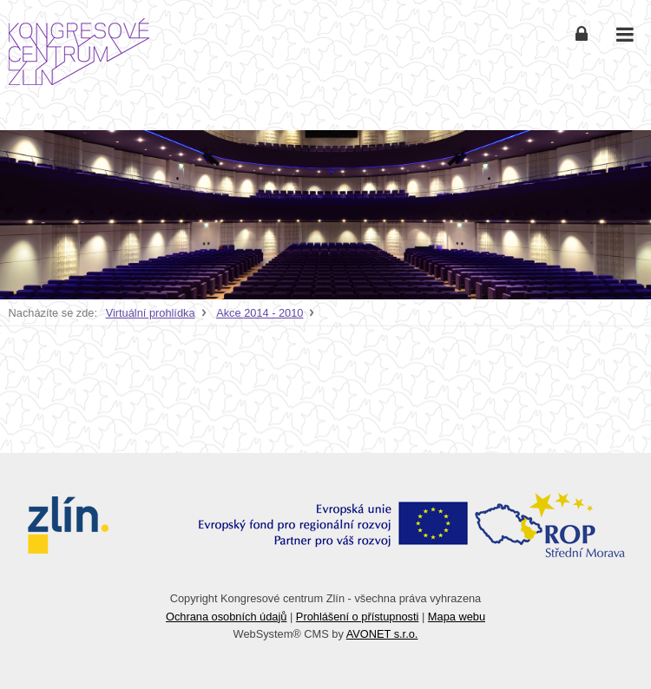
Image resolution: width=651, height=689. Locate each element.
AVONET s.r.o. (382, 633)
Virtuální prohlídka (150, 312)
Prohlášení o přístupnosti (357, 616)
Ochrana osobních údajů (226, 616)
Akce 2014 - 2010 (259, 312)
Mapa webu (456, 616)
